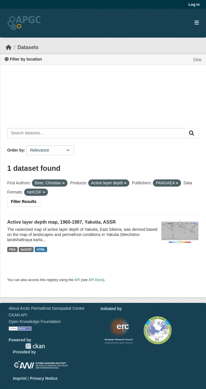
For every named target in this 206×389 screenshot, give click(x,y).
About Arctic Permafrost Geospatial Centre (46, 308)
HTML (41, 249)
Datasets (28, 47)
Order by (15, 150)
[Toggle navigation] (197, 23)
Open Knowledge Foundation (35, 321)
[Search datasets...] (95, 133)
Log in (194, 4)
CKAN (35, 346)
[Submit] (191, 133)
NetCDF (26, 249)
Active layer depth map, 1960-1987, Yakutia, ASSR (61, 222)
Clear (197, 59)
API (77, 280)
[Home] (8, 47)
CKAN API (18, 315)
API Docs (95, 280)
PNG (12, 249)
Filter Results (23, 201)
